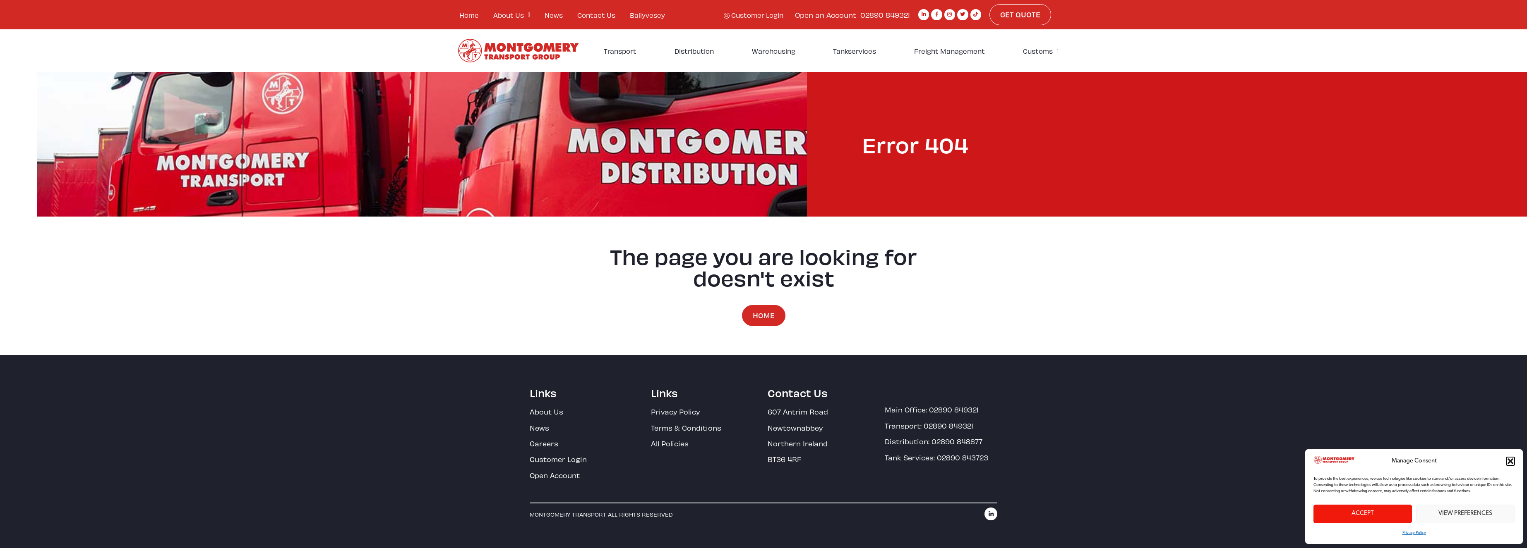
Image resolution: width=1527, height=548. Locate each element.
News (554, 15)
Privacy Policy (1414, 533)
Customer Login (558, 459)
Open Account (555, 475)
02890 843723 (962, 457)
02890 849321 (885, 14)
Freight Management (949, 50)
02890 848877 (957, 441)
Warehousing (773, 50)
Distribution (694, 50)
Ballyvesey (647, 15)
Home (469, 15)
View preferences (1465, 513)
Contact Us (596, 15)
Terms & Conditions (686, 427)
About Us (511, 15)
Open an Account (825, 14)
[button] (1510, 461)
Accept (1363, 513)
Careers (544, 443)
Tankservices (854, 50)
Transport (620, 50)
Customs (1041, 50)
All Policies (670, 443)
